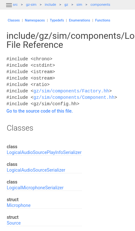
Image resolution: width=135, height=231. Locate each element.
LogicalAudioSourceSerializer (36, 170)
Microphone (19, 205)
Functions (102, 20)
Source (14, 223)
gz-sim (31, 5)
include (50, 5)
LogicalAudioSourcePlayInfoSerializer (44, 152)
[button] (9, 9)
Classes (14, 20)
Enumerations (79, 20)
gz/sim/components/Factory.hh (71, 91)
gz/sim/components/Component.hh (73, 97)
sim (79, 5)
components (100, 5)
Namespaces (35, 20)
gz (66, 5)
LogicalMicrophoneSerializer (35, 187)
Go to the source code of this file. (39, 111)
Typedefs (57, 20)
